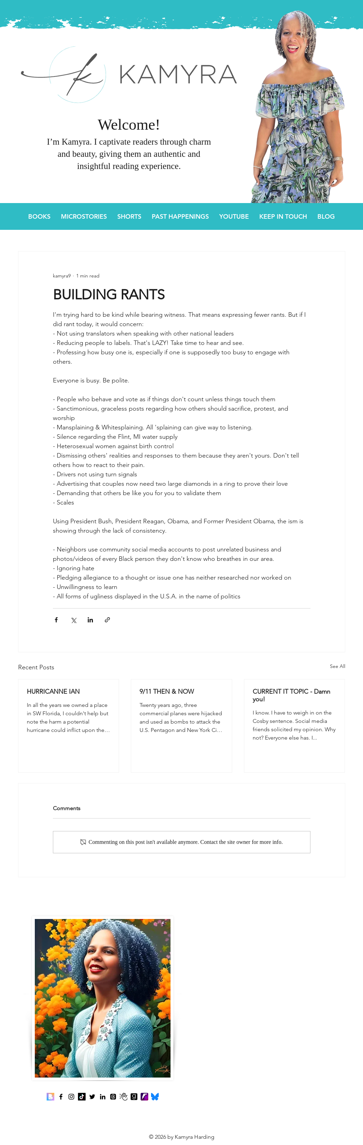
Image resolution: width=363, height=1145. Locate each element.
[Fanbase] (144, 1096)
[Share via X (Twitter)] (73, 619)
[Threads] (113, 1096)
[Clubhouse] (123, 1096)
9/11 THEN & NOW (167, 691)
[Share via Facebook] (56, 619)
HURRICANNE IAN (54, 691)
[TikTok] (82, 1096)
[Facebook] (61, 1096)
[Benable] (50, 1096)
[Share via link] (107, 619)
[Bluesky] (155, 1096)
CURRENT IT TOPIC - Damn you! (291, 695)
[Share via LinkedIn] (90, 619)
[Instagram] (71, 1096)
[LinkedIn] (102, 1096)
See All (337, 666)
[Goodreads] (134, 1096)
